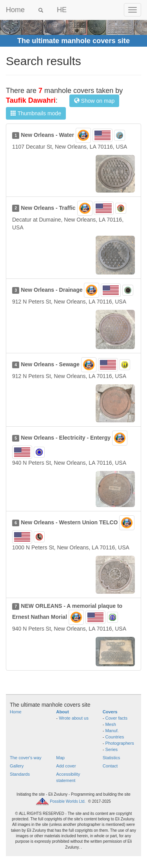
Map (60, 757)
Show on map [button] (94, 101)
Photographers (119, 743)
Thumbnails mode (36, 113)
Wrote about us (74, 718)
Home (15, 10)
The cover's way (25, 757)
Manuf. (112, 730)
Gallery (17, 766)
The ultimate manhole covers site (73, 41)
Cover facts (116, 718)
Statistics (111, 757)
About (62, 711)
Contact (110, 766)
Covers (110, 711)
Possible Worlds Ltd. (67, 801)
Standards (20, 774)
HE (62, 10)
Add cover (66, 766)
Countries (114, 737)
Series (111, 749)
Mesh (110, 724)
